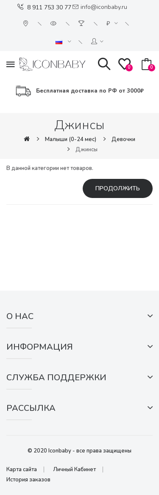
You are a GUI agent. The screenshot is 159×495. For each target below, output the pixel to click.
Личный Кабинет (74, 469)
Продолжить (117, 188)
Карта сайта (21, 469)
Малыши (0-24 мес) (70, 139)
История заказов (28, 480)
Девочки (123, 139)
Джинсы (86, 149)
